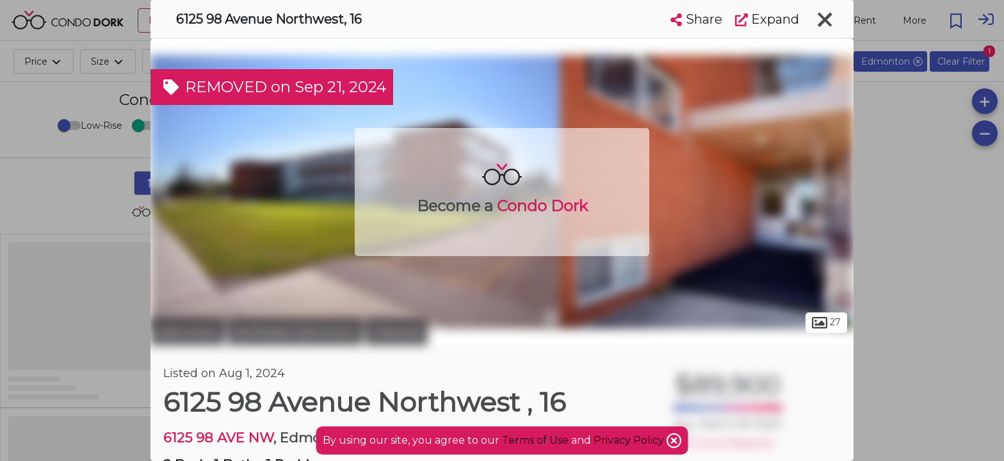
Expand (767, 19)
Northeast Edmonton (295, 332)
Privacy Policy (630, 440)
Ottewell (396, 332)
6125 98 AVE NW (218, 438)
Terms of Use (535, 440)
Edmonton (187, 332)
